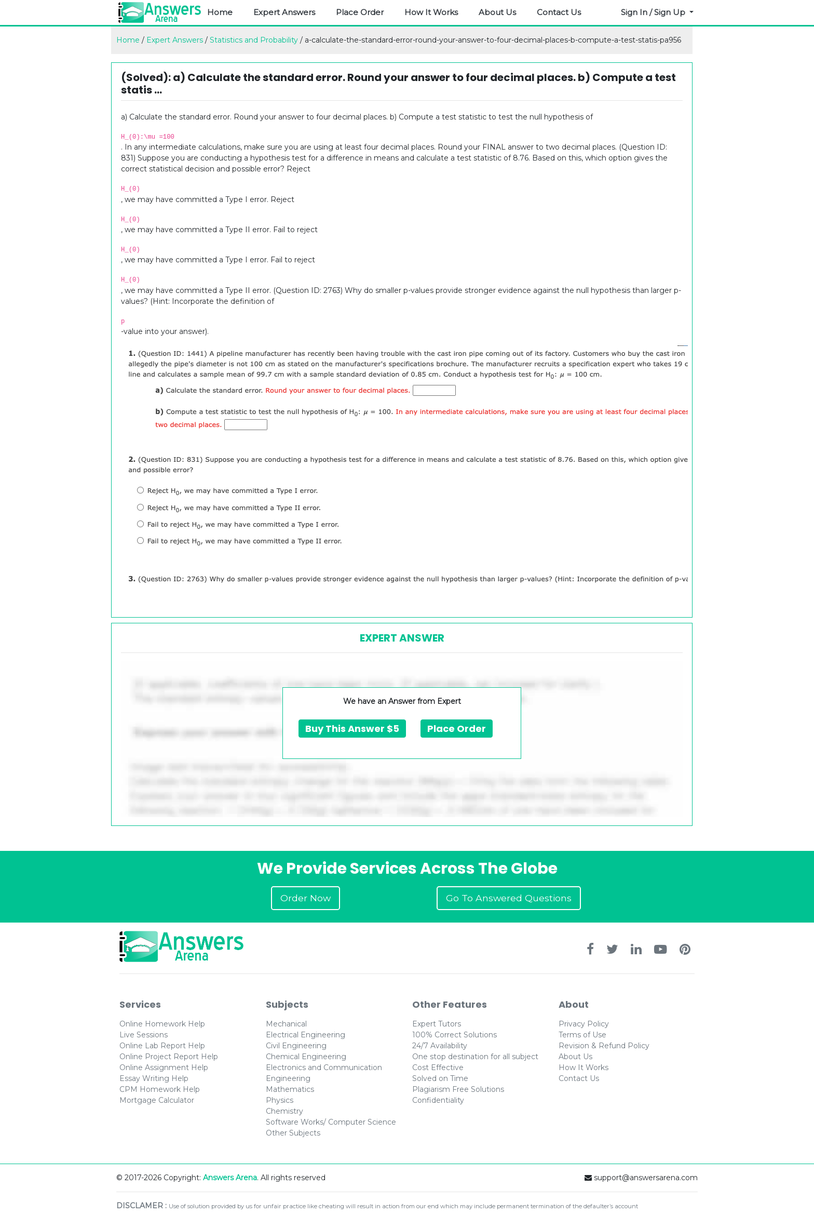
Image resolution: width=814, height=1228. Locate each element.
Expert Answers (284, 12)
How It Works (431, 12)
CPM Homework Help (159, 1089)
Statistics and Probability (254, 40)
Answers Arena (230, 1177)
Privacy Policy (584, 1024)
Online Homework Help (162, 1024)
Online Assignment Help (163, 1067)
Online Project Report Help (168, 1056)
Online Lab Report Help (162, 1045)
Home (220, 12)
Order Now (305, 897)
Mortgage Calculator (156, 1100)
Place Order (360, 12)
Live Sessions (143, 1034)
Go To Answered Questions (509, 897)
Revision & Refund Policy (604, 1045)
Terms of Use (582, 1034)
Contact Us (559, 12)
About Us (497, 12)
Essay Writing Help (153, 1078)
